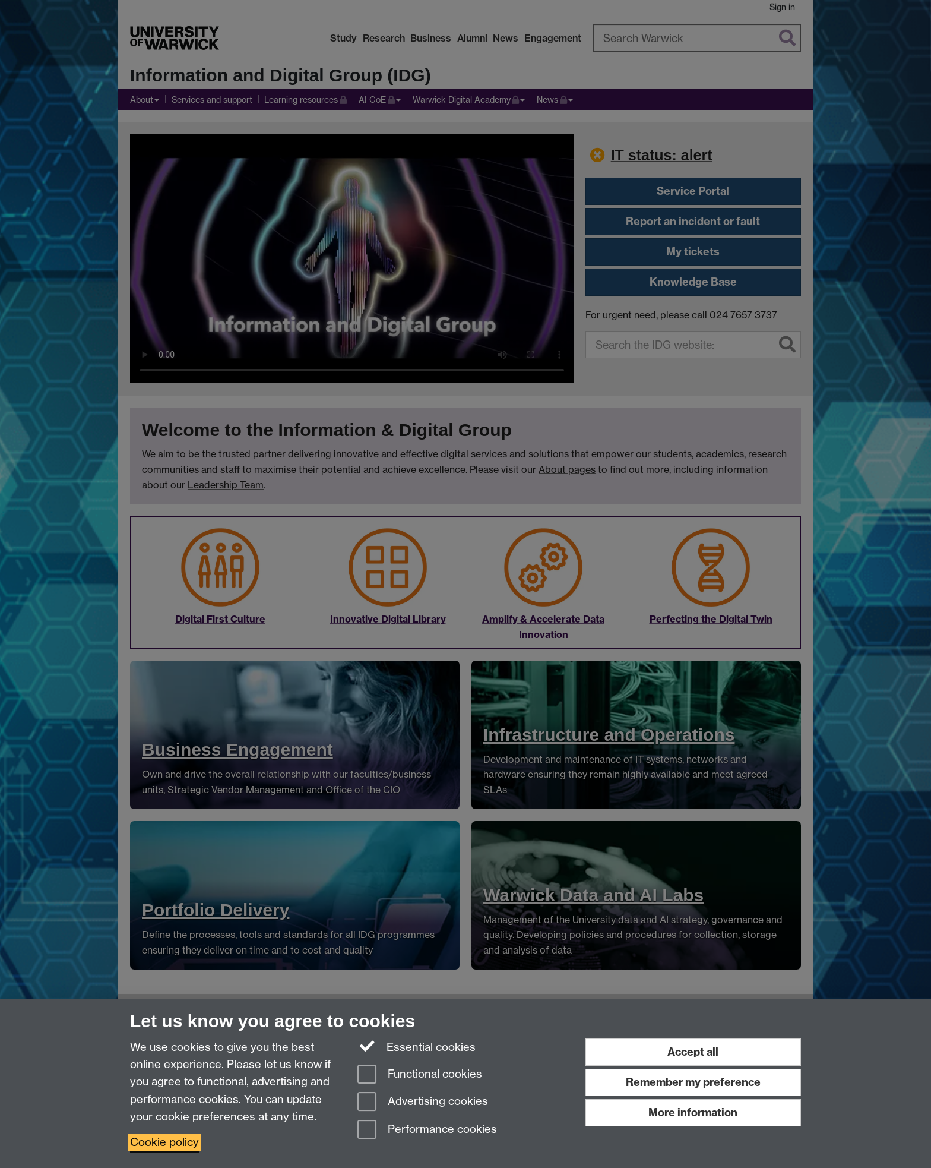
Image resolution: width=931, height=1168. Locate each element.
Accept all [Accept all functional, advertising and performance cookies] (692, 1052)
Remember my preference (693, 1082)
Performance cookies (427, 1130)
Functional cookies (419, 1075)
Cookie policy (164, 1142)
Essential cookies (416, 1046)
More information (692, 1112)
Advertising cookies (422, 1102)
